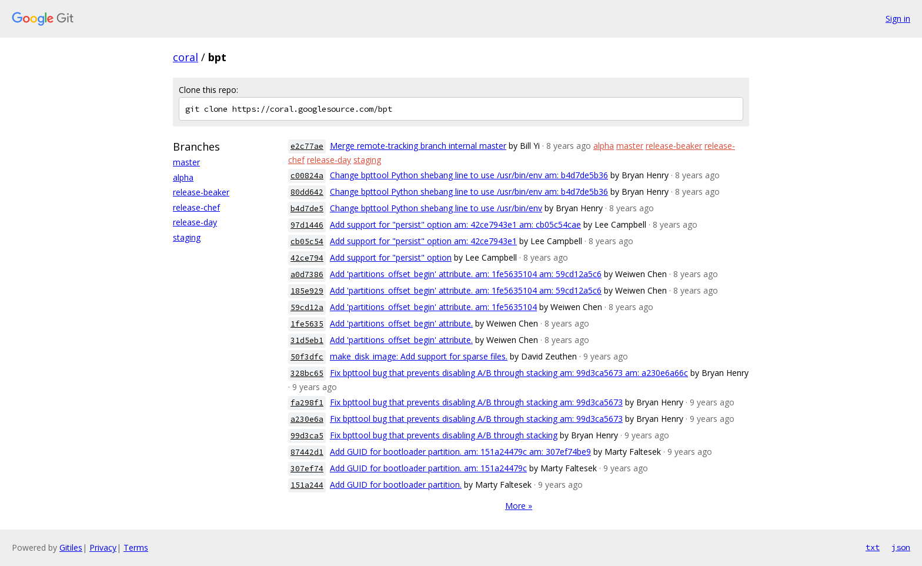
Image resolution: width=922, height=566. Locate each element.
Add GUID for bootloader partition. (396, 484)
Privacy (102, 547)
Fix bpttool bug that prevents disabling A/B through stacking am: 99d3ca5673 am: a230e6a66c (509, 372)
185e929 (306, 291)
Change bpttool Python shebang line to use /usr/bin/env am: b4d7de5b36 (469, 175)
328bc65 (306, 373)
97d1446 (306, 225)
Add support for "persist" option (391, 257)
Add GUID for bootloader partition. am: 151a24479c (428, 468)
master (186, 162)
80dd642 (306, 192)
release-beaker (201, 192)
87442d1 (306, 452)
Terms (135, 547)
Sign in (898, 18)
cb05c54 (306, 242)
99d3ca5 (306, 436)
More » (518, 505)
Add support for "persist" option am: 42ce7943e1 (423, 241)
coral (185, 57)
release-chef (196, 207)
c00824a (306, 176)
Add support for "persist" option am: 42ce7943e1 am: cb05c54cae (455, 224)
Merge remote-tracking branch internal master (418, 145)
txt (873, 547)
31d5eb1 (306, 340)
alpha (183, 177)
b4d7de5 (306, 209)
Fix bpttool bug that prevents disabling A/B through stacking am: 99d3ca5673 (476, 402)
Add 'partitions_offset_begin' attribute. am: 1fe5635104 (433, 306)
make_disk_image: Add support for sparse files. (418, 356)
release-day (195, 222)
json (900, 547)
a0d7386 (306, 274)
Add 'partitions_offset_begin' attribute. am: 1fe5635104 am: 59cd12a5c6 (466, 273)
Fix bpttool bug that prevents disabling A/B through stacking (443, 435)
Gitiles (70, 547)
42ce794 (306, 258)
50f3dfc (306, 357)
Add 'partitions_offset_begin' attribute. (401, 323)
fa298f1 (306, 403)
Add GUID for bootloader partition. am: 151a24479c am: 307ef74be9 (460, 451)
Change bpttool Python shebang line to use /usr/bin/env (436, 208)
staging (187, 237)
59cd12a (306, 307)
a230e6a (306, 419)
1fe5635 (306, 324)
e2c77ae (306, 146)
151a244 (306, 485)
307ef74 (306, 469)
